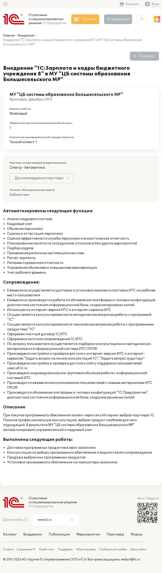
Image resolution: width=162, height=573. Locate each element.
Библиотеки (20, 195)
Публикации (59, 534)
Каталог (10, 534)
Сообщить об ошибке (113, 549)
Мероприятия (88, 534)
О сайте (8, 549)
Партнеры (115, 534)
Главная (9, 35)
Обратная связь (86, 549)
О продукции (118, 19)
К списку (146, 56)
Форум (136, 534)
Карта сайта (138, 549)
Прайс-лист (46, 549)
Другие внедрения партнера (39, 178)
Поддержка (65, 549)
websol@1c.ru (130, 559)
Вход (155, 4)
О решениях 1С (26, 549)
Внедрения (26, 35)
